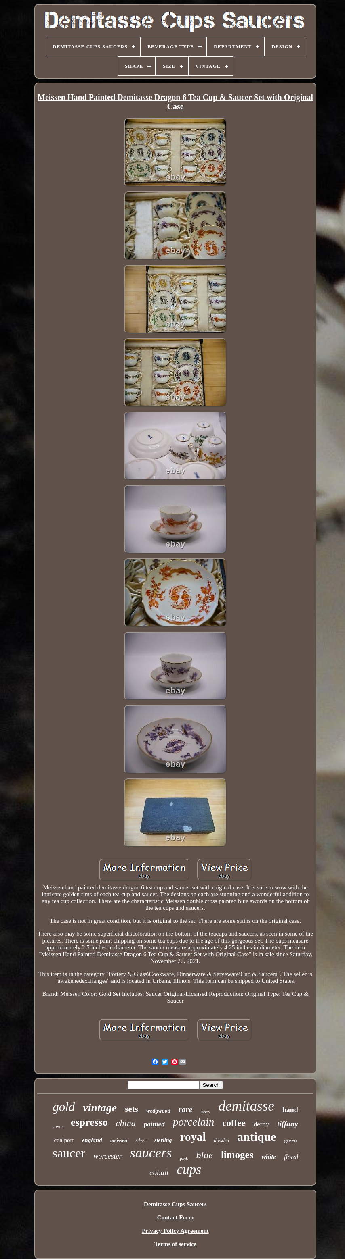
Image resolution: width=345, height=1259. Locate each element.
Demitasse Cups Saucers (175, 1204)
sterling (163, 1140)
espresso (89, 1122)
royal (193, 1136)
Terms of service (175, 1244)
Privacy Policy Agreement (175, 1231)
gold (64, 1107)
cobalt (159, 1172)
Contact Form (175, 1217)
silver (140, 1140)
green (290, 1140)
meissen (119, 1140)
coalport (64, 1140)
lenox (205, 1111)
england (92, 1140)
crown (58, 1126)
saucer (68, 1153)
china (126, 1123)
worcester (107, 1156)
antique (256, 1136)
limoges (237, 1154)
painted (154, 1124)
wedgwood (158, 1111)
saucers (151, 1152)
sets (131, 1109)
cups (189, 1169)
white (268, 1156)
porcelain (193, 1122)
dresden (221, 1140)
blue (204, 1155)
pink (184, 1158)
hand (290, 1110)
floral (291, 1156)
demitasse (246, 1106)
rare (185, 1109)
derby (261, 1124)
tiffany (287, 1124)
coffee (233, 1123)
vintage (100, 1107)
